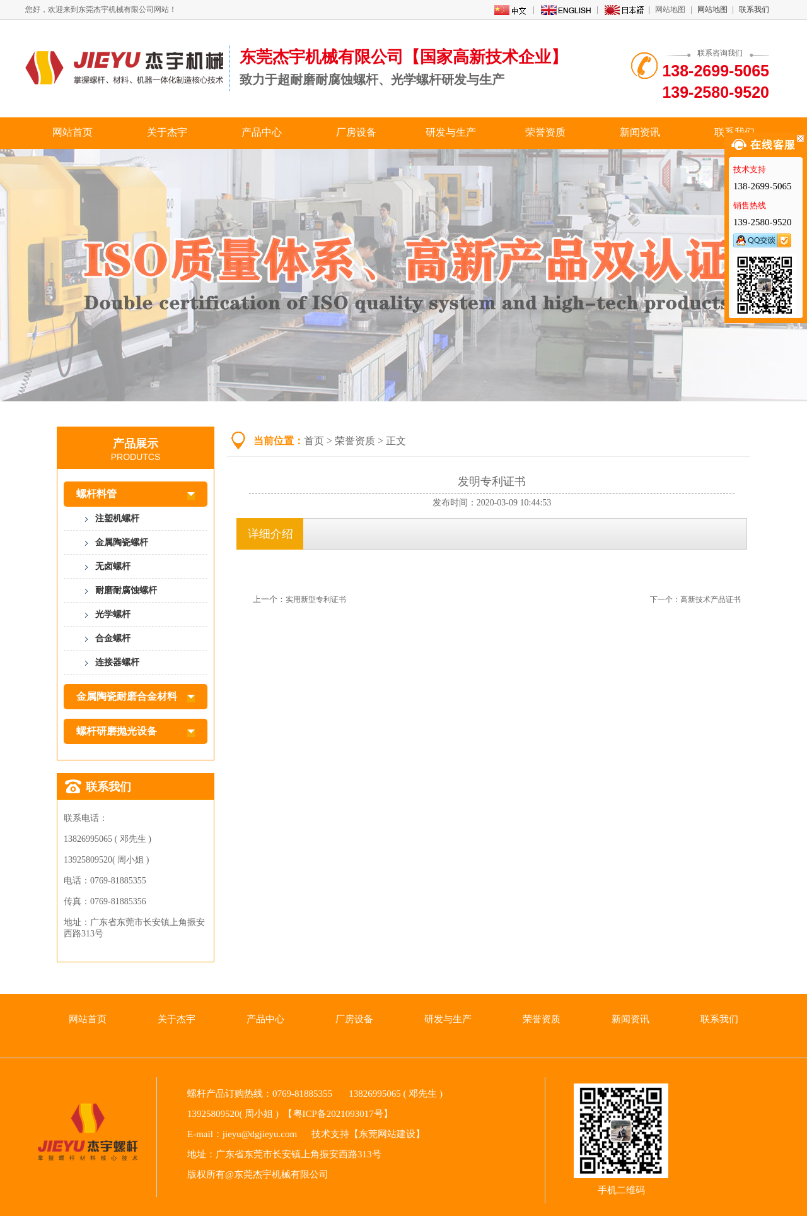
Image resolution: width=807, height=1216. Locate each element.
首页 (314, 440)
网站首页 (72, 132)
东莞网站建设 (387, 1134)
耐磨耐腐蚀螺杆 (126, 590)
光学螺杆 (113, 614)
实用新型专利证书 (316, 599)
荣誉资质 (545, 132)
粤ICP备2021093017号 (338, 1114)
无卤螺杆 (113, 566)
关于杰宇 (167, 132)
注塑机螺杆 (117, 518)
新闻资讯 (640, 132)
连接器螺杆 (117, 662)
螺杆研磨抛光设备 (135, 731)
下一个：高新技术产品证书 (695, 599)
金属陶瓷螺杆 (121, 542)
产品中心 (261, 132)
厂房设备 (356, 132)
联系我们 (754, 9)
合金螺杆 (113, 638)
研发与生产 (451, 132)
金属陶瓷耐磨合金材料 (135, 696)
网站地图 (712, 9)
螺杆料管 (135, 494)
